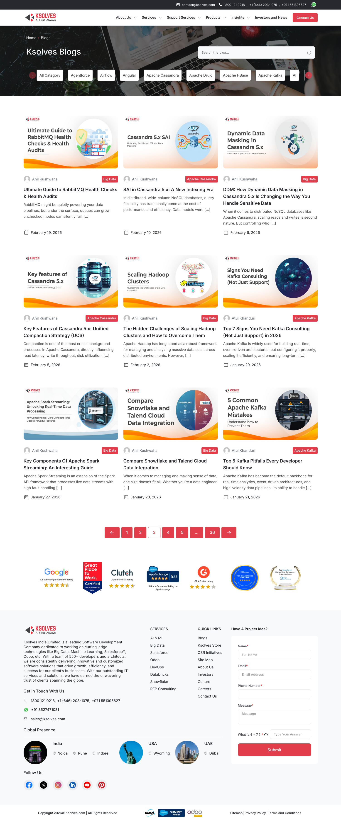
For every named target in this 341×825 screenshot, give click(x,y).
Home (31, 37)
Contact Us (305, 18)
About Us (205, 667)
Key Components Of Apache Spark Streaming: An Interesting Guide (62, 464)
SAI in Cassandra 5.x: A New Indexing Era (168, 189)
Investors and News (271, 17)
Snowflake (159, 681)
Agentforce (80, 75)
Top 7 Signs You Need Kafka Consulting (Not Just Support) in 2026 (266, 332)
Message (245, 706)
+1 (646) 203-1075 (263, 5)
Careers (204, 689)
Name (243, 646)
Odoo (154, 660)
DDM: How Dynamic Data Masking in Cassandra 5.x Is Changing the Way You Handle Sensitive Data (266, 196)
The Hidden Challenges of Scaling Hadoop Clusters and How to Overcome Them (169, 332)
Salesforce (159, 652)
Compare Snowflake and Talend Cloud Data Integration (165, 464)
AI (294, 75)
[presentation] (32, 75)
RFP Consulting (163, 689)
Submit (274, 750)
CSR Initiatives (210, 652)
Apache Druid (200, 75)
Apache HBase (235, 75)
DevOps (157, 667)
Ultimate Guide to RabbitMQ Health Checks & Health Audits (70, 193)
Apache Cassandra (163, 75)
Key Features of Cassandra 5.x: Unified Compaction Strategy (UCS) (66, 332)
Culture (204, 681)
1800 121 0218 (234, 5)
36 (212, 532)
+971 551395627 (294, 5)
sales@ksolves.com (48, 719)
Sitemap (236, 813)
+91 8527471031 (40, 709)
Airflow (106, 75)
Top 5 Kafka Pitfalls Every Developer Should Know (262, 464)
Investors (205, 674)
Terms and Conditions (284, 813)
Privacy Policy (255, 813)
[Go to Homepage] (41, 17)
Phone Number (250, 686)
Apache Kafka (270, 75)
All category (49, 75)
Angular (129, 75)
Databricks (159, 674)
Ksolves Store (209, 645)
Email (243, 666)
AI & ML (156, 638)
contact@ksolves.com (198, 5)
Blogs (202, 638)
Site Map (205, 660)
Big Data (157, 645)
